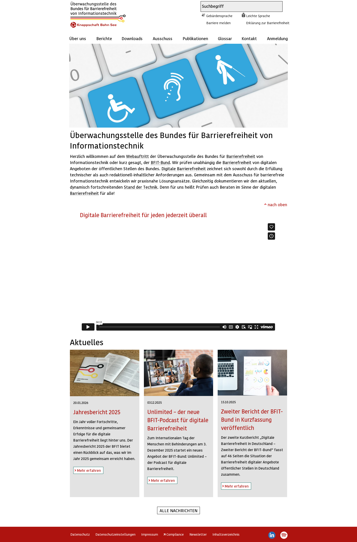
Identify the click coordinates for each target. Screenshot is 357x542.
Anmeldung (277, 38)
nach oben (277, 204)
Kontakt (249, 38)
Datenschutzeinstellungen (115, 534)
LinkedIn (272, 535)
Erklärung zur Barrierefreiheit (267, 23)
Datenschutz (80, 534)
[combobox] (237, 6)
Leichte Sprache (258, 16)
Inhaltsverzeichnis (226, 534)
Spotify (284, 535)
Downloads (132, 38)
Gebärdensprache (219, 16)
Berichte (104, 38)
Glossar (225, 38)
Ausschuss (162, 38)
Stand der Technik (140, 187)
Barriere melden (218, 23)
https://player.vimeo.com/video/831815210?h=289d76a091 (178, 276)
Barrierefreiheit (240, 156)
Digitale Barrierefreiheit (183, 168)
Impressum (149, 534)
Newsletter (198, 534)
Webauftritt (137, 156)
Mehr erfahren (87, 470)
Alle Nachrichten (178, 510)
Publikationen (195, 38)
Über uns (77, 38)
